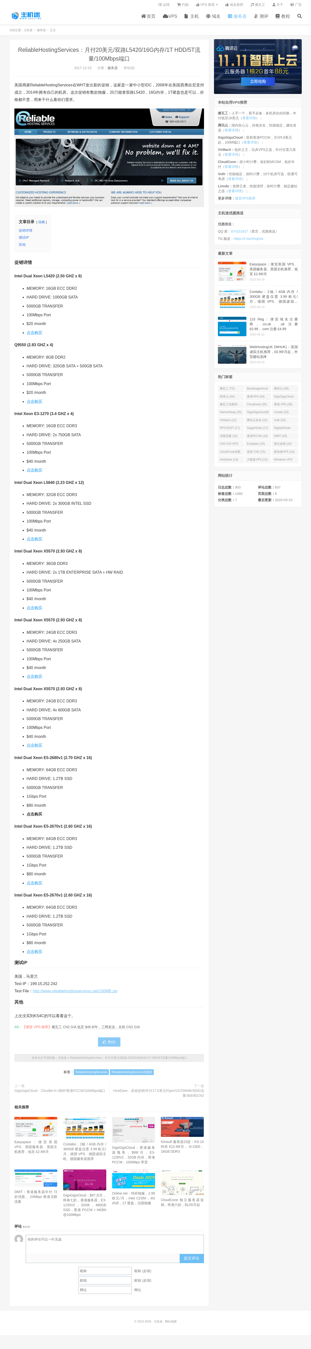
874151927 (239, 233)
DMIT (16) (280, 438)
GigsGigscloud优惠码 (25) (258, 415)
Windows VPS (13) (283, 462)
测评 (261, 18)
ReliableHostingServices (91, 1074)
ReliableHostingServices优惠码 (132, 1074)
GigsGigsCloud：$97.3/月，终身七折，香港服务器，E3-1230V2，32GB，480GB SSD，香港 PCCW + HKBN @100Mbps (84, 1207)
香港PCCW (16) (257, 438)
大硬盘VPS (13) (257, 461)
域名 (213, 18)
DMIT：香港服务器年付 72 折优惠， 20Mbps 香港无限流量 (35, 1198)
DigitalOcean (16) (282, 431)
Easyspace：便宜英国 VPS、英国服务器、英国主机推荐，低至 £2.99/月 (35, 1149)
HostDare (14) (229, 461)
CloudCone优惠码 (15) (230, 454)
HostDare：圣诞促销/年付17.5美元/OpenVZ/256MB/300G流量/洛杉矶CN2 (158, 1095)
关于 (277, 6)
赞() (109, 1044)
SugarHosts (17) (257, 430)
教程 (283, 18)
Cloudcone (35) (257, 406)
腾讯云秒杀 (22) (257, 422)
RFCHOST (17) (230, 430)
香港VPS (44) (256, 398)
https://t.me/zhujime (248, 241)
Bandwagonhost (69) (257, 391)
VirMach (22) (228, 422)
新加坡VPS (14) (284, 453)
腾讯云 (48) (281, 390)
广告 (296, 6)
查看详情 (249, 120)
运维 (164, 6)
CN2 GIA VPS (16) (229, 446)
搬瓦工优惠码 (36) (228, 407)
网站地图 (171, 1323)
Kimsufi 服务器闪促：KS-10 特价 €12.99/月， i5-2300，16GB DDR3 (182, 1148)
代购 (183, 6)
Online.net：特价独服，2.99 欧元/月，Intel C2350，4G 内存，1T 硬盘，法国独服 (133, 1200)
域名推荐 (234, 6)
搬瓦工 (258, 6)
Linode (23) (281, 414)
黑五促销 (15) (283, 445)
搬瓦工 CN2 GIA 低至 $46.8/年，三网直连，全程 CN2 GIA (96, 1029)
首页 (148, 18)
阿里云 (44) (227, 398)
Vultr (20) (280, 422)
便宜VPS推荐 (245, 200)
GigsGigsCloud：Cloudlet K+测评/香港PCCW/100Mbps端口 (59, 1093)
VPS (170, 18)
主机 (192, 18)
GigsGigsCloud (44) (284, 399)
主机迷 (26, 17)
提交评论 (191, 1260)
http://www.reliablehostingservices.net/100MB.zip (75, 993)
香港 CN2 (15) (256, 453)
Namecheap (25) (231, 414)
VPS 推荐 (205, 6)
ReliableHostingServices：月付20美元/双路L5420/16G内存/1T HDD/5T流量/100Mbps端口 (128, 1059)
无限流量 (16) (229, 438)
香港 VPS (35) (283, 406)
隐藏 (42, 224)
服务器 (237, 18)
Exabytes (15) (256, 445)
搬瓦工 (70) (227, 390)
